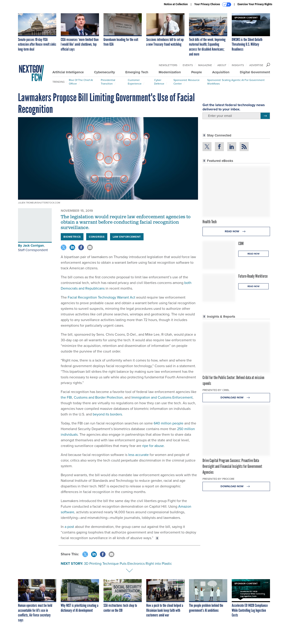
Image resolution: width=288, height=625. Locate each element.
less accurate (138, 454)
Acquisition (221, 72)
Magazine (205, 65)
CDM (241, 243)
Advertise (256, 65)
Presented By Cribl (216, 390)
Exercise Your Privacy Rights (255, 4)
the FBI (66, 397)
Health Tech (209, 221)
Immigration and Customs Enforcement (162, 397)
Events (188, 65)
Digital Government (255, 72)
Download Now (236, 397)
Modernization (170, 72)
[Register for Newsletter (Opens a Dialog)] (265, 116)
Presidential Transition (108, 82)
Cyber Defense (159, 82)
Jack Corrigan (33, 245)
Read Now (236, 231)
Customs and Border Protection (98, 397)
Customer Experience (135, 82)
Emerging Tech (136, 72)
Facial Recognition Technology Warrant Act (101, 297)
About (221, 65)
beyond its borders (107, 414)
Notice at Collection (176, 4)
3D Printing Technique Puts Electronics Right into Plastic (128, 563)
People (196, 72)
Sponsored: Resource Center (186, 82)
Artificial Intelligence (68, 72)
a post (69, 526)
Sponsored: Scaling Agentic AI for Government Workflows (236, 82)
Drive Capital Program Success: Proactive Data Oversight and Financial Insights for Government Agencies (232, 466)
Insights (238, 65)
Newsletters (168, 65)
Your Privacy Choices (212, 4)
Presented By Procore (218, 479)
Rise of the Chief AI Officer (81, 82)
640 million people (168, 423)
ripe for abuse (153, 445)
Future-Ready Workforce (253, 276)
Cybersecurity (104, 72)
